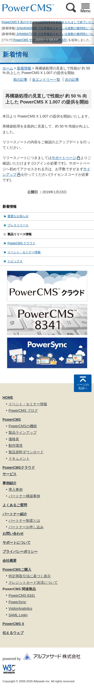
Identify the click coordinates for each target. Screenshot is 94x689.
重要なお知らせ (18, 216)
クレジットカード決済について (33, 582)
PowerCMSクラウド (19, 468)
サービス (10, 474)
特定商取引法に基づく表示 (30, 576)
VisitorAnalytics (20, 608)
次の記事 (72, 80)
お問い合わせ (13, 534)
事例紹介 (10, 483)
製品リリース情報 (20, 234)
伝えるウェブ (13, 633)
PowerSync (17, 602)
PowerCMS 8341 (22, 596)
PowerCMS (12, 420)
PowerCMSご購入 (17, 570)
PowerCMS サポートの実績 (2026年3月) (40, 40)
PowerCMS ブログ (23, 410)
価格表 (14, 439)
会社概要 (10, 560)
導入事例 (16, 490)
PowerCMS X (13, 624)
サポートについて (17, 542)
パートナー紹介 (15, 514)
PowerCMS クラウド (21, 243)
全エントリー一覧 (46, 80)
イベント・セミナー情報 (24, 252)
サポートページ (64, 158)
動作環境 (16, 446)
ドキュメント (19, 458)
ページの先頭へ (83, 386)
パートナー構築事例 (24, 496)
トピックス (15, 261)
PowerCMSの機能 (23, 426)
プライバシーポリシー (20, 552)
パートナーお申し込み (26, 527)
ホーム (8, 68)
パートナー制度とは (24, 520)
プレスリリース (18, 225)
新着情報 (24, 68)
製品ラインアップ (23, 432)
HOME (8, 398)
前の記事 (20, 80)
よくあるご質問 (15, 505)
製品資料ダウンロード (26, 452)
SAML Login (18, 615)
